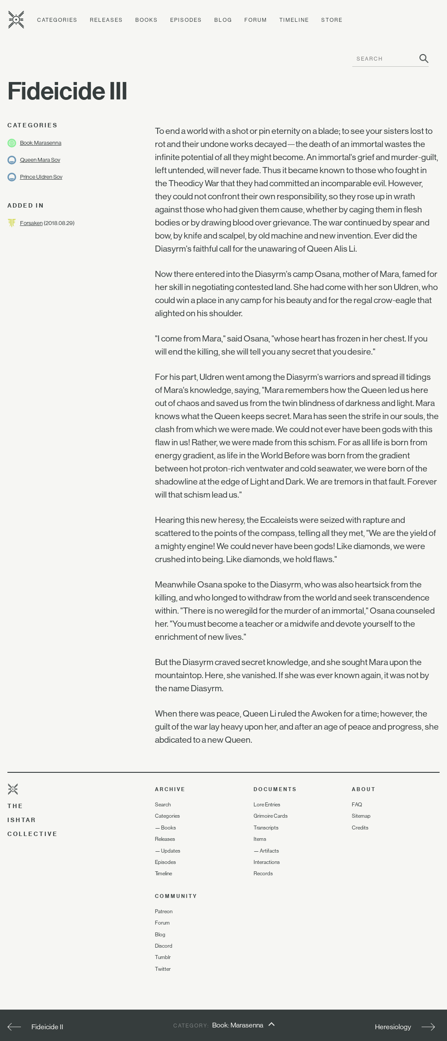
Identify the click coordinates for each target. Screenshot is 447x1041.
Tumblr (163, 957)
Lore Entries (267, 805)
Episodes (186, 20)
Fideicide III (67, 91)
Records (263, 873)
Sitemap (361, 816)
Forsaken (31, 223)
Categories (57, 20)
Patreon (163, 911)
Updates (170, 851)
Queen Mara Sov (40, 160)
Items (260, 839)
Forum (255, 20)
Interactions (267, 862)
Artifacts (269, 851)
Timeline (294, 20)
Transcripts (266, 828)
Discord (163, 946)
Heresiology (393, 1027)
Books (146, 20)
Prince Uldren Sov (41, 177)
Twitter (163, 969)
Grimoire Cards (271, 816)
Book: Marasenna (41, 143)
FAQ (357, 805)
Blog (223, 20)
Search (163, 805)
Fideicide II (47, 1027)
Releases (106, 20)
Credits (360, 828)
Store (332, 20)
